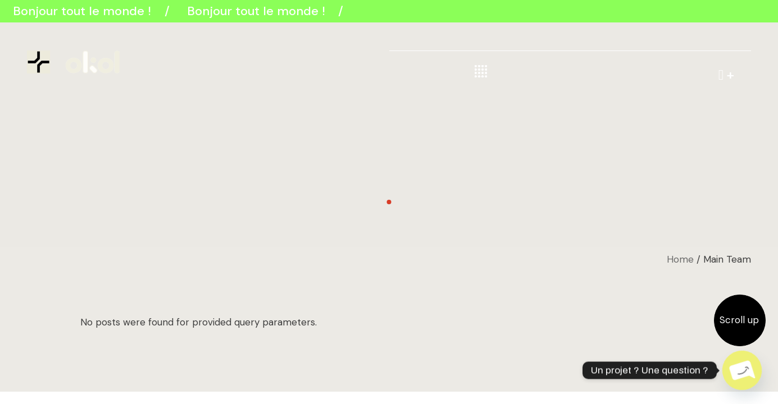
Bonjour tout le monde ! (84, 11)
